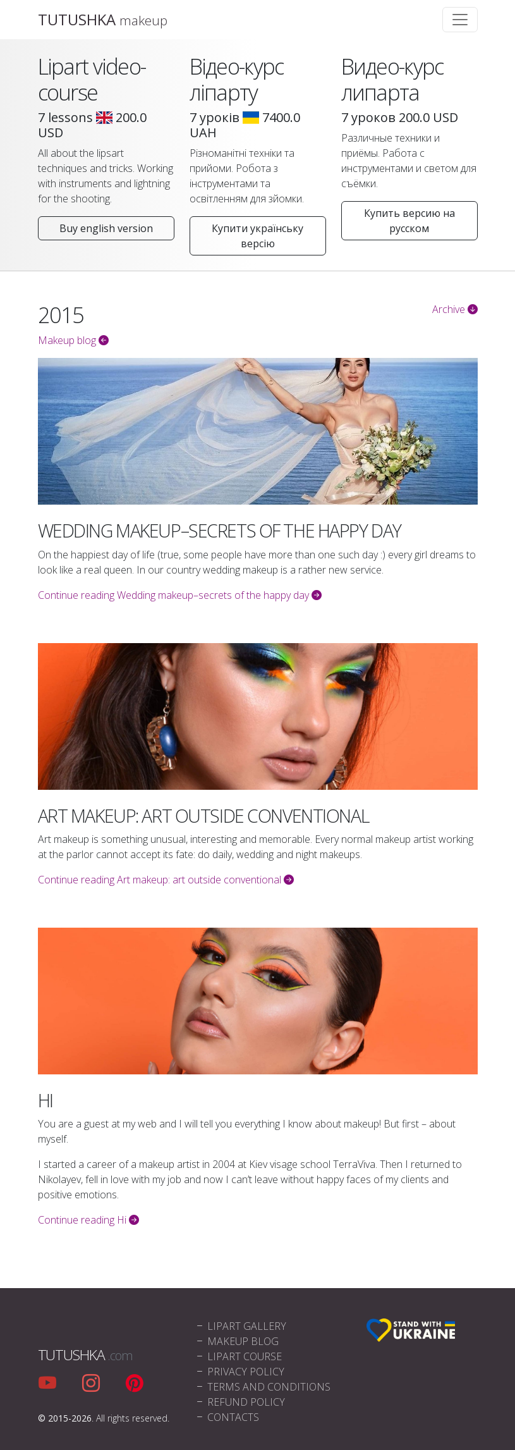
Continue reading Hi (88, 1220)
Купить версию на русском (409, 220)
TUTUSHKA (102, 19)
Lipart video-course (92, 79)
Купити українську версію (257, 235)
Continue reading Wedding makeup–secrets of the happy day (180, 595)
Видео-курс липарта (392, 79)
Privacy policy (239, 1372)
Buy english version (106, 228)
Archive (455, 309)
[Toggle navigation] (460, 19)
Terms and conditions (262, 1387)
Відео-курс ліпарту (237, 79)
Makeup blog (73, 340)
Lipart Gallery (240, 1326)
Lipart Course (238, 1356)
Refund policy (240, 1402)
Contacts (227, 1417)
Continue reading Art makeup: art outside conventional (166, 880)
